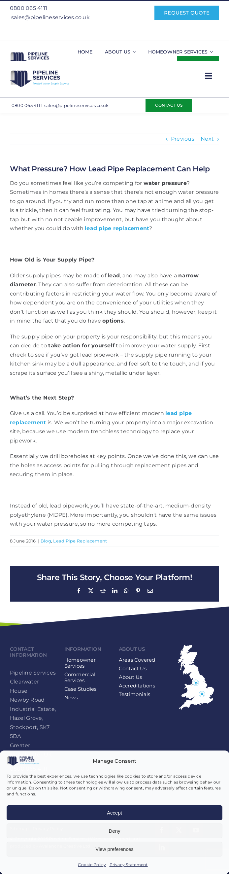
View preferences (114, 849)
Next (207, 139)
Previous (182, 139)
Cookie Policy (92, 864)
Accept (114, 813)
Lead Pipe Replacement (80, 540)
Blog (46, 540)
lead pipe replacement (117, 228)
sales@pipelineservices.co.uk (50, 17)
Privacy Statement (129, 864)
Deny (114, 831)
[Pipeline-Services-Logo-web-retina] (33, 53)
